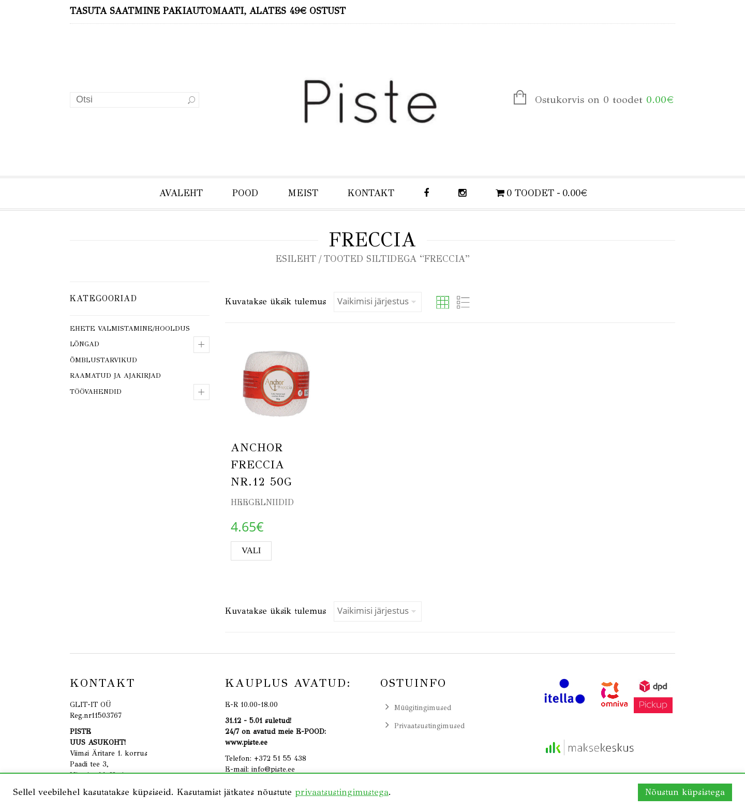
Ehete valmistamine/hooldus (130, 329)
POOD (245, 193)
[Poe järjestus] (378, 302)
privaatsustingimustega (342, 792)
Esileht (295, 258)
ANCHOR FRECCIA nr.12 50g (261, 464)
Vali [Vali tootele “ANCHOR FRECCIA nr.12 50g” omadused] (251, 550)
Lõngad (84, 344)
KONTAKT (371, 193)
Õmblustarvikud (103, 360)
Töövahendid (96, 392)
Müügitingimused (422, 707)
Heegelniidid (262, 502)
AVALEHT (181, 193)
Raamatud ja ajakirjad (115, 376)
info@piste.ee (273, 769)
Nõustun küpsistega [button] (685, 792)
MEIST (303, 193)
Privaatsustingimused (429, 725)
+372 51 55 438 (280, 758)
